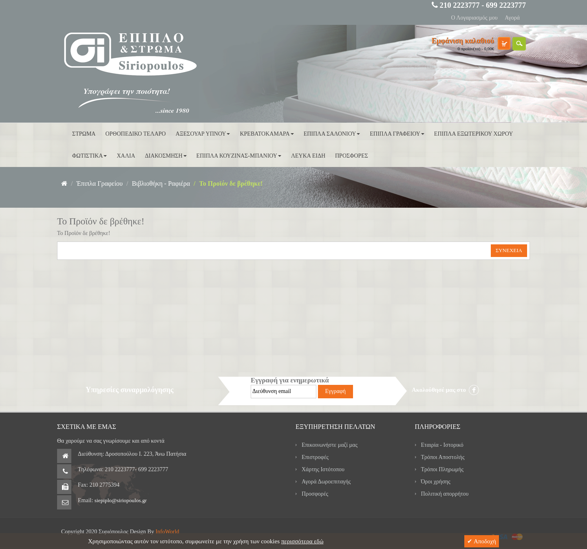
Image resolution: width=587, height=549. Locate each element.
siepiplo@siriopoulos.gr (121, 500)
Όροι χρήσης (435, 482)
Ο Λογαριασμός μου (474, 18)
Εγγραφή (335, 391)
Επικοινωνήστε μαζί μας (329, 445)
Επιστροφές (315, 457)
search (519, 43)
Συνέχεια (509, 250)
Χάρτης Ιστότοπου (323, 469)
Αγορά (512, 18)
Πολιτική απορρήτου (445, 494)
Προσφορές (315, 494)
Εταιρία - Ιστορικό (442, 445)
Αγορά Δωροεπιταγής (326, 482)
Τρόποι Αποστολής (443, 457)
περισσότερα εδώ (302, 541)
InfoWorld (167, 532)
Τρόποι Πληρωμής (442, 469)
